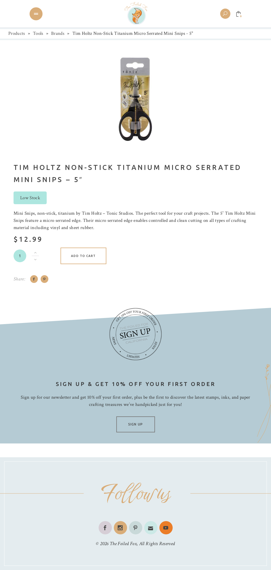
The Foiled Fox (123, 543)
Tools (38, 33)
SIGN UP (135, 424)
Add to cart (83, 256)
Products (16, 33)
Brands (57, 33)
